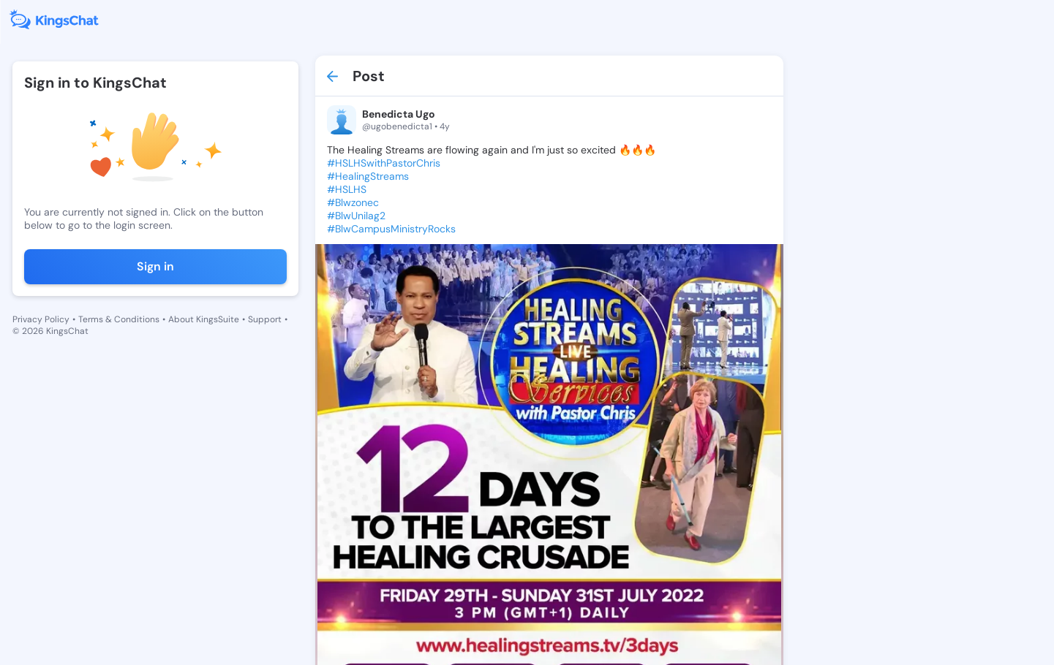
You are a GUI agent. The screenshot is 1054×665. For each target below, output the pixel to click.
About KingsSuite (203, 319)
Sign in (155, 266)
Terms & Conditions (118, 319)
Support (265, 319)
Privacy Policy (40, 319)
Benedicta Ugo (398, 114)
